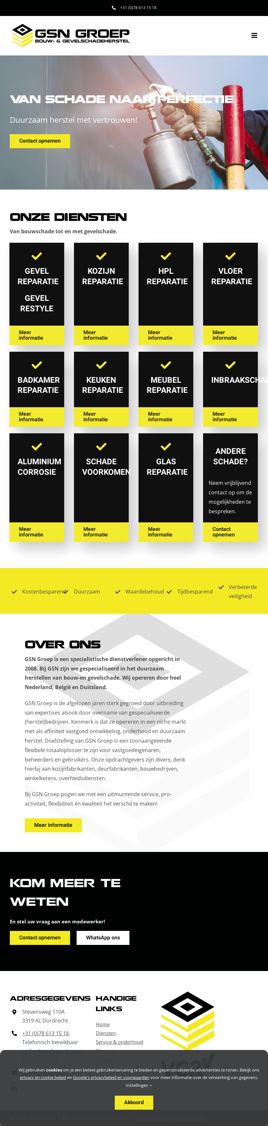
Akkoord (134, 1102)
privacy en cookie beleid (43, 1077)
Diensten (106, 1033)
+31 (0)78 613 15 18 (45, 1033)
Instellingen (139, 1085)
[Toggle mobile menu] (254, 35)
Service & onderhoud (119, 1042)
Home (103, 1024)
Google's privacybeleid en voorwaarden (111, 1077)
